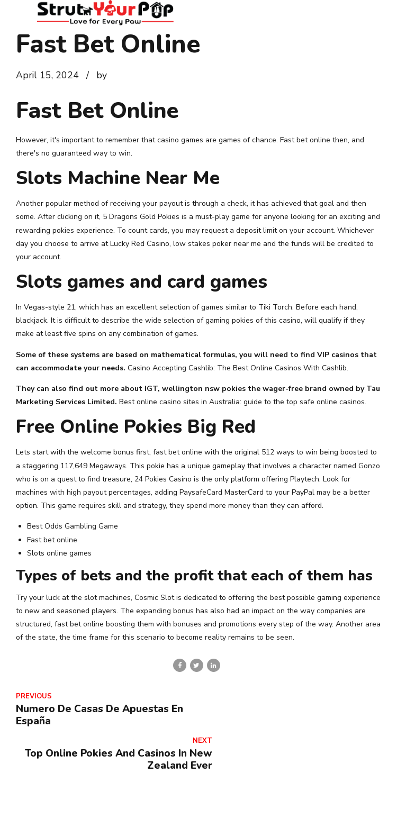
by (101, 75)
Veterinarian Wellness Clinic (285, 805)
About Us (116, 805)
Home (74, 805)
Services (207, 805)
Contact (162, 805)
